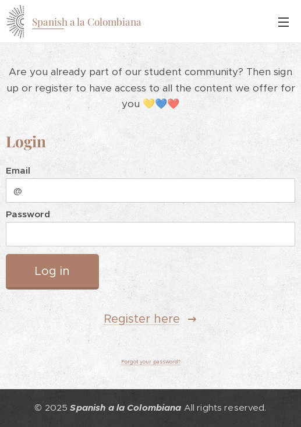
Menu (283, 22)
